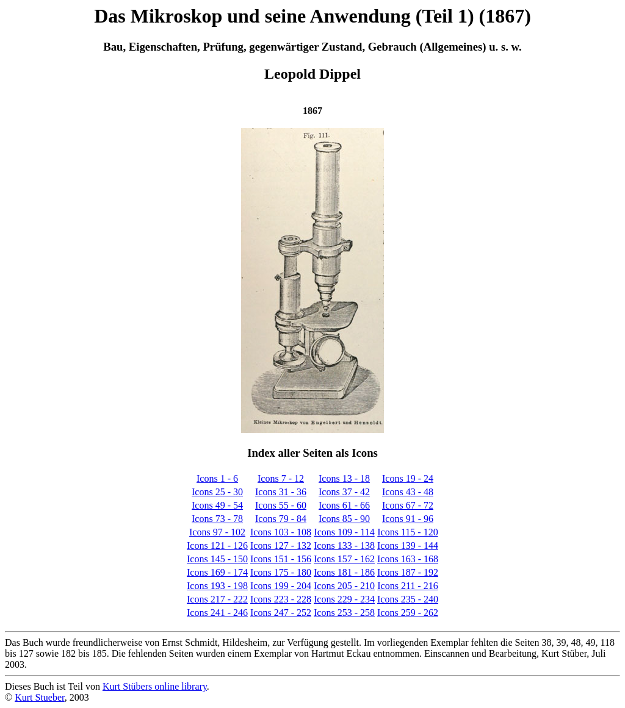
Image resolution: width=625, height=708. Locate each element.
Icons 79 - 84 (280, 518)
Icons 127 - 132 (280, 545)
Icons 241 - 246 (217, 612)
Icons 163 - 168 (407, 559)
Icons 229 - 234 (344, 599)
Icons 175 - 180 (280, 572)
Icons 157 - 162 (344, 559)
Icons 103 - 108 (280, 532)
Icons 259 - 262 (407, 612)
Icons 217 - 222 (217, 599)
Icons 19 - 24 (407, 478)
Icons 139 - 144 (407, 545)
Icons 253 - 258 (344, 612)
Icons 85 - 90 (344, 518)
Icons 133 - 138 (344, 545)
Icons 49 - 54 (217, 505)
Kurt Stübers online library (155, 686)
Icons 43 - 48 (407, 492)
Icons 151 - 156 (280, 559)
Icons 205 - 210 (344, 586)
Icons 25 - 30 (217, 492)
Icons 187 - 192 (407, 572)
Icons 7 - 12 (281, 478)
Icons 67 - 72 (407, 505)
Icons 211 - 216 (407, 586)
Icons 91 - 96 (407, 518)
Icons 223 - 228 (280, 599)
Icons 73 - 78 (217, 518)
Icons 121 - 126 (217, 545)
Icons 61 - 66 (344, 505)
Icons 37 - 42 (344, 492)
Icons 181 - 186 (344, 572)
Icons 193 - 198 (217, 586)
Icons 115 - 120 (407, 532)
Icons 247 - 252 (280, 612)
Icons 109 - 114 (344, 532)
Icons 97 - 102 (217, 532)
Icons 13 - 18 (344, 478)
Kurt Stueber (40, 697)
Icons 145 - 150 (217, 559)
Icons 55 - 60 (280, 505)
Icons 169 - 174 (217, 572)
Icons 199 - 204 (280, 586)
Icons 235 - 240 (407, 599)
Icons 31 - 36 (280, 492)
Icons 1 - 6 (217, 478)
